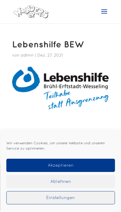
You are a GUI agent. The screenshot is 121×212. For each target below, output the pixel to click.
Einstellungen (60, 198)
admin (27, 55)
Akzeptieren (61, 165)
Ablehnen (60, 182)
